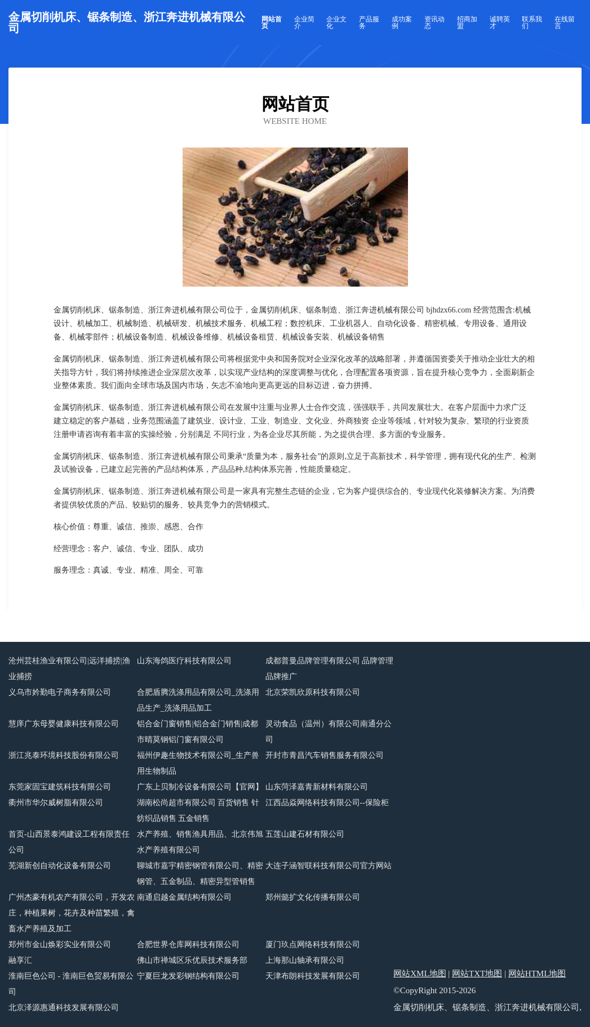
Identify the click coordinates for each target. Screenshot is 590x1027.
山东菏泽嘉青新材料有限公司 (316, 787)
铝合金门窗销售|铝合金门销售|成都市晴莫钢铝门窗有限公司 (198, 732)
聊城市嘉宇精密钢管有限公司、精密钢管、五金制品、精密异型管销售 (200, 873)
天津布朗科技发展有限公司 (312, 976)
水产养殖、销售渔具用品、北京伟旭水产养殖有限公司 (200, 842)
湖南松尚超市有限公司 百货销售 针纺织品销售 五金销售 (198, 810)
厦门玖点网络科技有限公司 (312, 944)
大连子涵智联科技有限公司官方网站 (328, 865)
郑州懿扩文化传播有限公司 (312, 897)
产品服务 (369, 22)
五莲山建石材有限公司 (304, 834)
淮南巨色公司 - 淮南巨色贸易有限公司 (71, 984)
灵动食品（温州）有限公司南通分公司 (328, 732)
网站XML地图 (419, 973)
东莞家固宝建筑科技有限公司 (59, 787)
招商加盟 (467, 22)
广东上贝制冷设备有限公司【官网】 (200, 787)
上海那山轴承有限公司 (304, 960)
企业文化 (336, 22)
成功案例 (402, 22)
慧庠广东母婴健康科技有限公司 (63, 724)
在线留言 (564, 22)
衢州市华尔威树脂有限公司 (55, 802)
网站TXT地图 (477, 973)
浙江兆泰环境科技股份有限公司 (63, 755)
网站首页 (271, 22)
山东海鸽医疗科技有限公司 (184, 661)
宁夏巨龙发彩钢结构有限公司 (188, 976)
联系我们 (532, 22)
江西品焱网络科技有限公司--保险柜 (327, 802)
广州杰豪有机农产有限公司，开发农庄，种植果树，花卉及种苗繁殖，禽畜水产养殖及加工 (71, 913)
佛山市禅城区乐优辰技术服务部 (192, 960)
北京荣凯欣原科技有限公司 (312, 692)
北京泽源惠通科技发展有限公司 (63, 1007)
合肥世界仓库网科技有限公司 (188, 944)
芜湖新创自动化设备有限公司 (59, 865)
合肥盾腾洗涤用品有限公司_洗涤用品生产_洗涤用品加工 (198, 700)
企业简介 (304, 22)
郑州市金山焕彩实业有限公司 (59, 944)
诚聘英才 (500, 22)
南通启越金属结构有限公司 (184, 897)
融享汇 (20, 960)
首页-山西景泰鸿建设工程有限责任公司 (69, 842)
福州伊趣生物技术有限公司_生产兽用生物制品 (198, 763)
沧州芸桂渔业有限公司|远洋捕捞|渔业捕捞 (69, 669)
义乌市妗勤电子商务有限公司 (59, 692)
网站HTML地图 (537, 973)
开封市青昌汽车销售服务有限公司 (324, 755)
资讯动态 (434, 22)
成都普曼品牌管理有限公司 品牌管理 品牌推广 (329, 669)
